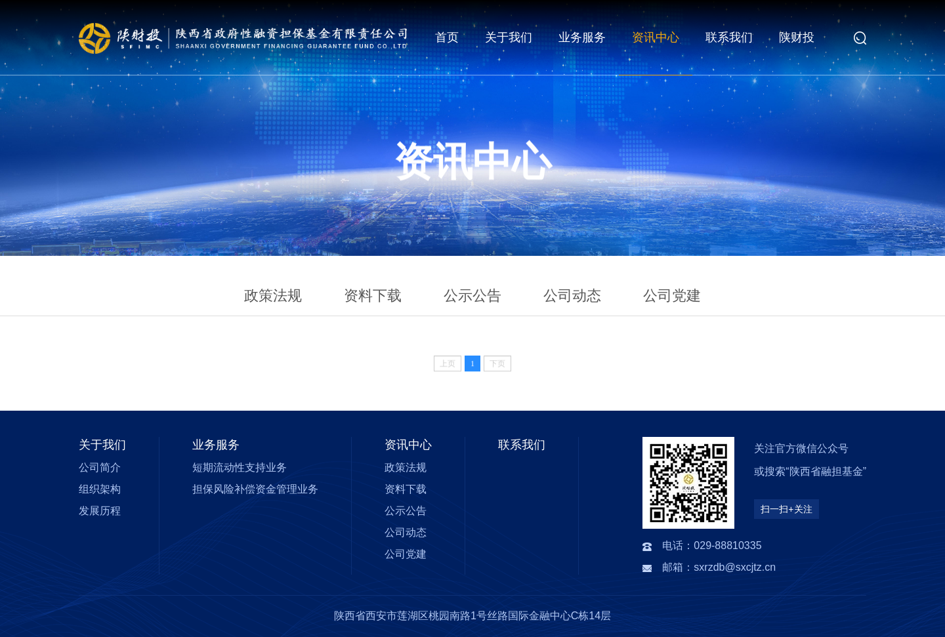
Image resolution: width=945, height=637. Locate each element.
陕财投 (796, 37)
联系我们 (729, 37)
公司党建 (672, 295)
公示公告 (472, 295)
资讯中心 (655, 37)
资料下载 (373, 295)
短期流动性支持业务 (239, 467)
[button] (860, 37)
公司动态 (572, 295)
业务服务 (582, 37)
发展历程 (100, 510)
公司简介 (100, 467)
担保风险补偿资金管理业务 (255, 489)
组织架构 (100, 489)
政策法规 (273, 295)
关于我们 (508, 37)
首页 (447, 37)
